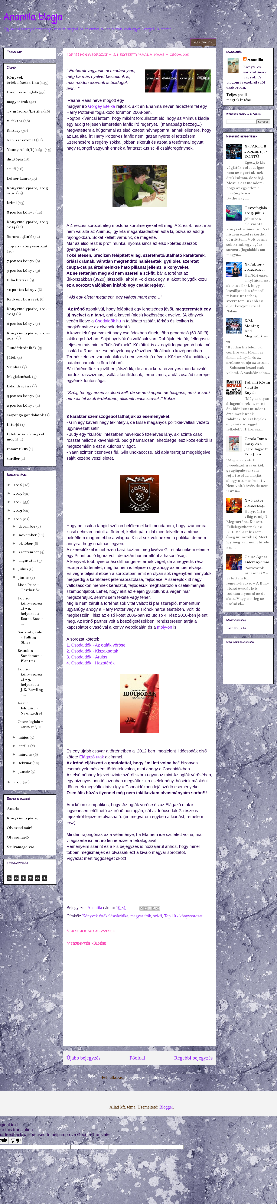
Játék (11, 357)
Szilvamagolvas (21, 847)
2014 (18, 502)
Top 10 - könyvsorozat (183, 916)
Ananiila (255, 59)
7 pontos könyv (21, 260)
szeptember (29, 552)
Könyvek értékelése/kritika (105, 916)
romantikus (17, 448)
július (24, 569)
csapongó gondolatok (25, 415)
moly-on (164, 627)
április (24, 745)
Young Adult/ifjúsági (25, 149)
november (28, 535)
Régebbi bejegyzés (193, 1058)
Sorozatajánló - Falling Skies (29, 637)
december (27, 526)
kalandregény (19, 386)
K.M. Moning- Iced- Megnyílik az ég (247, 331)
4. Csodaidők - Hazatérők (90, 663)
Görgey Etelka (101, 106)
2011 (18, 782)
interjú (13, 424)
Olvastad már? (20, 827)
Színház (14, 367)
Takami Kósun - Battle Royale (257, 387)
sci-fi (157, 916)
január (25, 771)
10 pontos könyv (22, 289)
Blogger (166, 1107)
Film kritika (18, 280)
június (24, 577)
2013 (18, 510)
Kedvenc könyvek (23, 299)
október (26, 543)
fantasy (13, 130)
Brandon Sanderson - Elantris (29, 655)
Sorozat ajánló (19, 236)
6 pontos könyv (21, 323)
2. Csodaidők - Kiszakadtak (92, 651)
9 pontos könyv (21, 270)
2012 (18, 519)
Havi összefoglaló (22, 92)
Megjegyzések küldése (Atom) (151, 1077)
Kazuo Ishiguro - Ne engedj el (29, 708)
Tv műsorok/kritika (24, 111)
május (24, 737)
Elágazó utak (91, 757)
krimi (12, 202)
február (25, 763)
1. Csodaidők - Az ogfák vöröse (96, 645)
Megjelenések (19, 376)
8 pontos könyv (21, 212)
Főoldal (137, 1058)
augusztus (28, 560)
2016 (18, 484)
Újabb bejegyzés (83, 1058)
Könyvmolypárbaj (23, 818)
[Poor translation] (15, 1140)
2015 (18, 493)
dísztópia (15, 159)
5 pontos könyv (21, 395)
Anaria (13, 808)
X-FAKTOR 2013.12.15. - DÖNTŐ (255, 151)
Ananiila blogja (32, 18)
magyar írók (140, 916)
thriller (13, 458)
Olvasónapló (18, 837)
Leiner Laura (18, 178)
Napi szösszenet (21, 140)
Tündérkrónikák (22, 347)
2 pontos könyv (21, 405)
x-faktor (14, 120)
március (26, 754)
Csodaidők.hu (108, 321)
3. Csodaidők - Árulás (86, 657)
